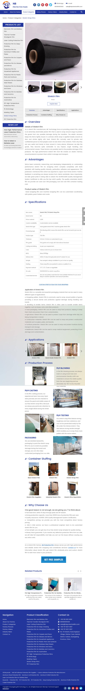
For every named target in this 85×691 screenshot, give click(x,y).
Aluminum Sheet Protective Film (12, 675)
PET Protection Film (36, 680)
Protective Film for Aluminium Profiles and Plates (11, 52)
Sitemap (45, 687)
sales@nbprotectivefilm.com (74, 7)
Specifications (61, 110)
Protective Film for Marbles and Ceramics (58, 593)
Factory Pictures (41, 12)
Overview (32, 110)
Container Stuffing (46, 115)
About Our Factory (15, 12)
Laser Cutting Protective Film (13, 40)
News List (13, 125)
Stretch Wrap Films (29, 18)
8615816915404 (59, 7)
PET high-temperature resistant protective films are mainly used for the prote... (34, 597)
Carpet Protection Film (9, 682)
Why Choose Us (60, 115)
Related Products (33, 571)
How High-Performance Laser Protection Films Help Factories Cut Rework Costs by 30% (13, 133)
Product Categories (28, 12)
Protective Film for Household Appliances (11, 70)
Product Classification (38, 615)
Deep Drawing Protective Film (51, 680)
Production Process (31, 115)
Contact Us (73, 12)
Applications (75, 110)
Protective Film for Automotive (10, 99)
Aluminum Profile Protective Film (49, 675)
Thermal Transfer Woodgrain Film (9, 36)
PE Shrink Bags (9, 109)
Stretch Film (36, 358)
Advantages (46, 110)
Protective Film (14, 680)
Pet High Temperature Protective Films (38, 593)
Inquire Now (54, 104)
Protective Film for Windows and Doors (13, 87)
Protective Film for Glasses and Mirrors (12, 64)
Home (5, 12)
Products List (13, 24)
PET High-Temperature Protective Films (11, 104)
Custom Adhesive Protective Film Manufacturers (51, 672)
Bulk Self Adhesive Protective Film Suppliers (24, 672)
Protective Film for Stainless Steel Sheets (13, 81)
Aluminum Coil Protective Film (30, 675)
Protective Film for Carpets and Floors (13, 59)
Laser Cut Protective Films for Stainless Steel (15, 677)
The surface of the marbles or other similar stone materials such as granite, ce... (53, 597)
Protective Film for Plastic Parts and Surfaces (12, 76)
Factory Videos (52, 12)
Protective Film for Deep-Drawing (12, 45)
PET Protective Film (10, 119)
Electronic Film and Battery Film (13, 30)
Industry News (63, 12)
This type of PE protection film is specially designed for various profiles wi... (73, 597)
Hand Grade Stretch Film (53, 358)
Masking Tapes (9, 112)
